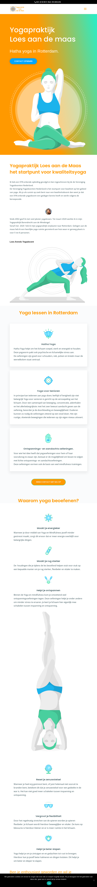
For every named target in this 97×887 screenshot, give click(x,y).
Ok (49, 883)
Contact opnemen (23, 61)
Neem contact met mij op (48, 482)
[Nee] (94, 880)
